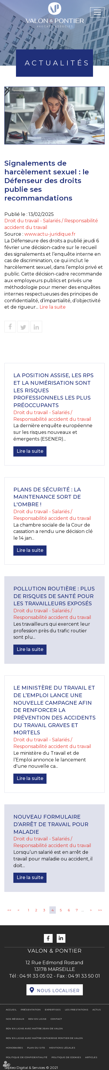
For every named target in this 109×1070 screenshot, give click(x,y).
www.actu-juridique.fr (50, 234)
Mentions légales (62, 1047)
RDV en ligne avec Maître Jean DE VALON (34, 1028)
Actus (96, 1009)
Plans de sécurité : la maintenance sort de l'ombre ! (47, 497)
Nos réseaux (15, 1018)
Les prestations (76, 1009)
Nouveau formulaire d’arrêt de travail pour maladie (50, 824)
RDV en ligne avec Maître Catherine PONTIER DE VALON (44, 1038)
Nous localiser (58, 990)
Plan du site (36, 1047)
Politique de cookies (66, 1057)
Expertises (53, 1009)
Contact (56, 1018)
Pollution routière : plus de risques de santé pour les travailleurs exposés (54, 596)
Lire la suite (53, 307)
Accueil (11, 1009)
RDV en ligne (37, 1018)
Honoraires (14, 1047)
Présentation (31, 1009)
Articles (91, 1057)
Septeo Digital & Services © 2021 (31, 1067)
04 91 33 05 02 (36, 976)
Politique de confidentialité (26, 1057)
